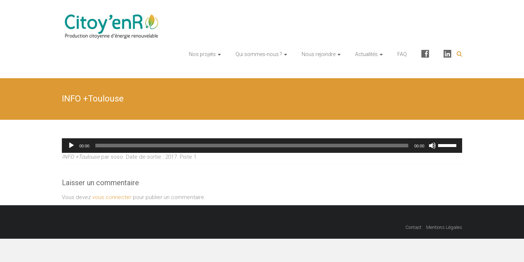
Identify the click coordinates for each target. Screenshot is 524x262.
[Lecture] (71, 145)
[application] (262, 145)
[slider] (252, 145)
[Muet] (432, 145)
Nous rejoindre (319, 54)
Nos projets (202, 54)
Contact (413, 227)
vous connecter (111, 197)
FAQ (402, 54)
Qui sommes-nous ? (258, 54)
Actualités (366, 54)
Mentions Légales (444, 227)
